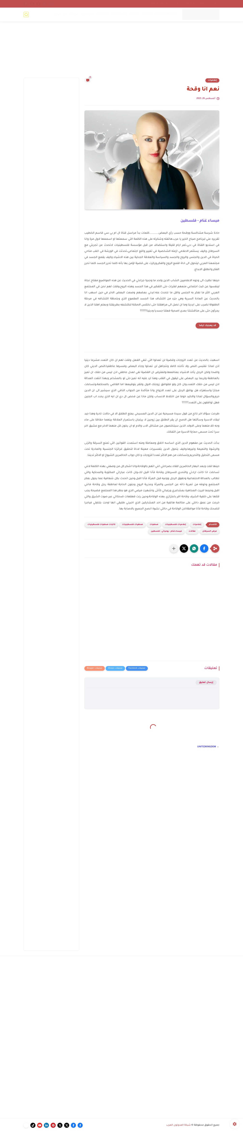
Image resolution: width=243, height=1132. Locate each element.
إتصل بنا (214, 4)
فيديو (57, 14)
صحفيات (154, 525)
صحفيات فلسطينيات (132, 525)
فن (65, 14)
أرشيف (202, 4)
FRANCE (134, 14)
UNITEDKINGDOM (165, 14)
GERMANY (103, 14)
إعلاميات (212, 80)
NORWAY (147, 14)
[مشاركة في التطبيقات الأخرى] (174, 548)
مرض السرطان (209, 531)
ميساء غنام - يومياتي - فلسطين (166, 531)
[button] (204, 548)
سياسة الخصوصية (160, 4)
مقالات (192, 531)
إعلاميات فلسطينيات (175, 525)
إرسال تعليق (206, 682)
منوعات (74, 14)
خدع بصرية (87, 14)
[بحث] (26, 14)
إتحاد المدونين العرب (184, 4)
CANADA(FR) (119, 14)
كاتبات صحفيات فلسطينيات (101, 525)
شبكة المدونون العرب (178, 1125)
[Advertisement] (121, 51)
